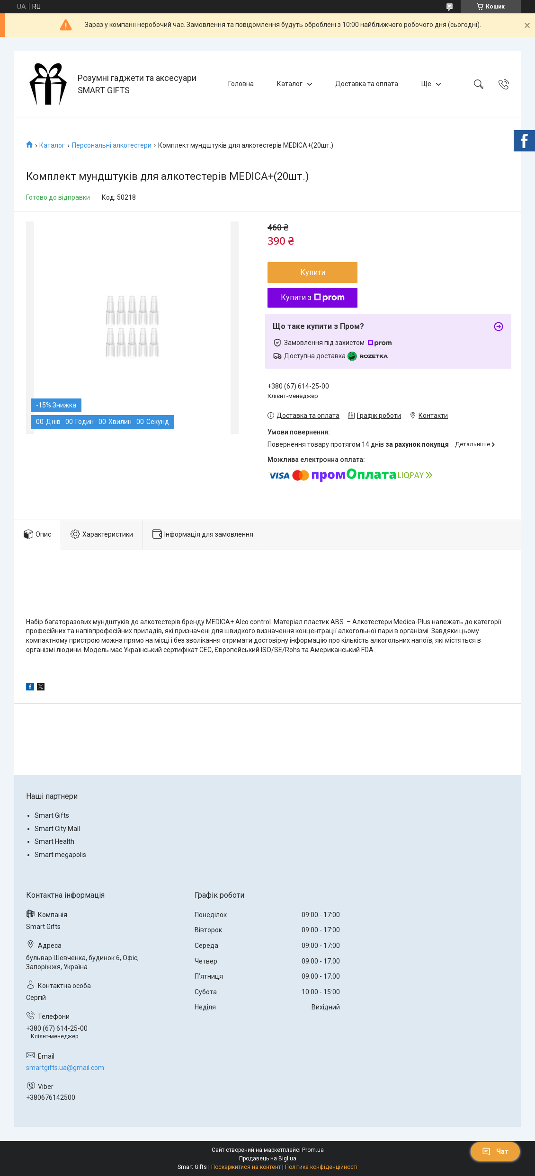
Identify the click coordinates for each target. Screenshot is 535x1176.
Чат (495, 1151)
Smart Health (54, 841)
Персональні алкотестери (112, 145)
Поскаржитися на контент (246, 1167)
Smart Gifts (52, 815)
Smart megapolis (60, 854)
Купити (312, 272)
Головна (241, 84)
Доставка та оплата (366, 84)
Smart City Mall (57, 828)
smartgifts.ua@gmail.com (65, 1067)
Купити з (313, 297)
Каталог (290, 84)
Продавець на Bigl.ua (267, 1158)
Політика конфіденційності (321, 1167)
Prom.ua (313, 1150)
